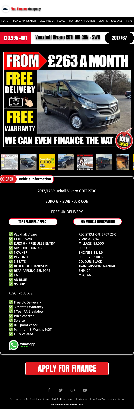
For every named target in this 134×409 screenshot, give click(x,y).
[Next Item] (129, 100)
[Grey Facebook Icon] (49, 390)
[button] (67, 368)
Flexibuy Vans (82, 399)
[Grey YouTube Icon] (84, 390)
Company (34, 9)
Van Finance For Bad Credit (23, 399)
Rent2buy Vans (99, 399)
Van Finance (19, 9)
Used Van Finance (116, 399)
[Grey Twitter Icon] (60, 390)
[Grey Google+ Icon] (72, 390)
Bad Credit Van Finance (63, 399)
